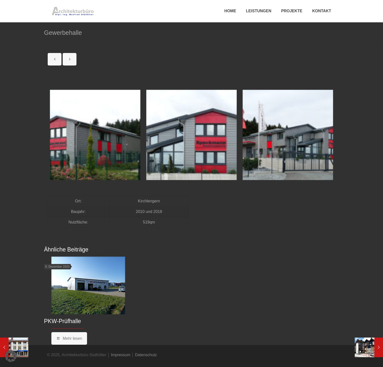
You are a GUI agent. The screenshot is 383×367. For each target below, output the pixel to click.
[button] (11, 356)
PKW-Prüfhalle (62, 321)
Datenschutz (146, 355)
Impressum (120, 355)
